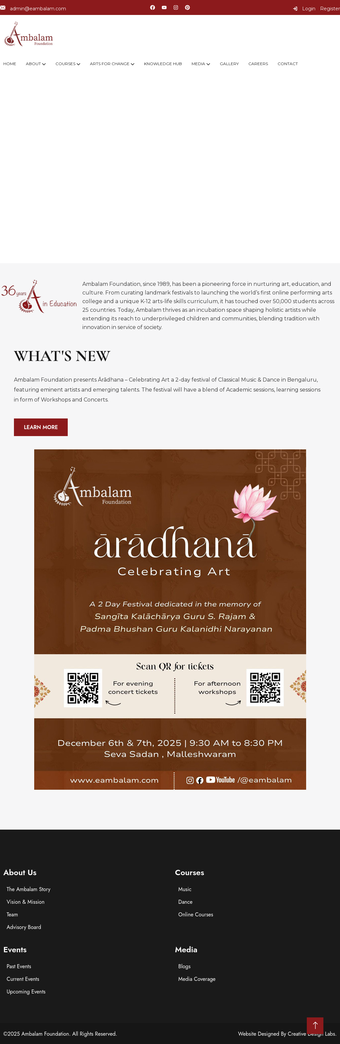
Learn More (41, 427)
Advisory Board (24, 927)
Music (185, 889)
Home (9, 63)
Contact (288, 63)
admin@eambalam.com (33, 8)
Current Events (23, 979)
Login (304, 9)
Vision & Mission (25, 902)
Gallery (229, 63)
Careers (258, 63)
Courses (65, 63)
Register (330, 9)
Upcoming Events (26, 991)
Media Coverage (196, 979)
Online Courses (195, 914)
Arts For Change (109, 63)
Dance (185, 902)
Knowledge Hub (163, 63)
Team (12, 914)
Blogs (184, 966)
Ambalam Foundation (45, 1034)
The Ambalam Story (28, 889)
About (33, 63)
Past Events (19, 966)
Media (198, 63)
